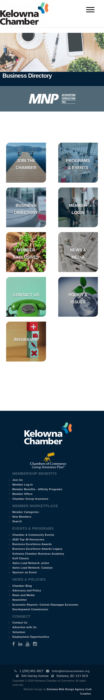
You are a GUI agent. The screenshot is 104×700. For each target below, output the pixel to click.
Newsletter (19, 599)
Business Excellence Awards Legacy (37, 548)
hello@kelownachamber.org (71, 671)
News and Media (23, 595)
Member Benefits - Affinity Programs (37, 489)
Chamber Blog (22, 585)
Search (17, 521)
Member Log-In (22, 484)
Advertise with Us (24, 627)
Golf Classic (20, 558)
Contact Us (26, 295)
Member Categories (25, 512)
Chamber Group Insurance (30, 498)
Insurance (26, 339)
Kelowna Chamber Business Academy (38, 553)
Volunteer (18, 632)
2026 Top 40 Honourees (28, 539)
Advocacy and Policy (26, 590)
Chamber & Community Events (33, 534)
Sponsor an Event (24, 572)
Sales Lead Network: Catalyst (32, 567)
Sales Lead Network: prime (30, 563)
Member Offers (22, 493)
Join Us (17, 479)
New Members (21, 516)
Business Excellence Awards (32, 544)
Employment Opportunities (30, 636)
